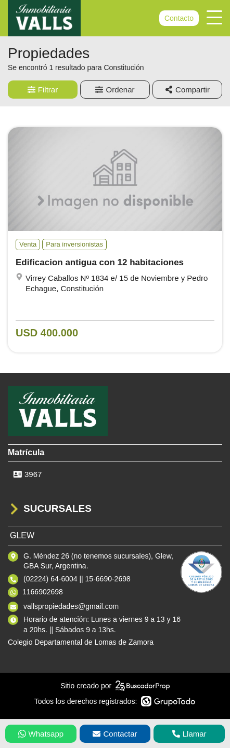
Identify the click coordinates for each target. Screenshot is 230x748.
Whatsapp (41, 733)
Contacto (179, 18)
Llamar (189, 733)
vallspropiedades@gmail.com (71, 606)
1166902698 (42, 592)
